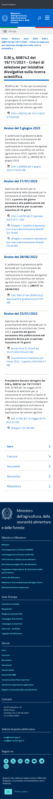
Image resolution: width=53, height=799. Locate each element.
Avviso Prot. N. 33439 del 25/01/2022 (23, 350)
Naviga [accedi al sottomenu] (9, 31)
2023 (35, 38)
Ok (8, 791)
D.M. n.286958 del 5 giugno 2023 (24, 168)
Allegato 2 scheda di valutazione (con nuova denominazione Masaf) (26, 242)
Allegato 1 (20, 428)
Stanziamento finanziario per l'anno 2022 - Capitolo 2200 (26, 361)
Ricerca (16, 38)
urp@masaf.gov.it (12, 737)
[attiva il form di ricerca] (39, 18)
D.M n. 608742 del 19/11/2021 (26, 115)
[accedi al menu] (47, 17)
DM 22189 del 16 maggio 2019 (26, 420)
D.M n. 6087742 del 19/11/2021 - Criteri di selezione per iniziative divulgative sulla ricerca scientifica (25, 43)
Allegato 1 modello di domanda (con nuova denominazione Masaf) (26, 229)
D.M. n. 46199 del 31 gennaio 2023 (25, 218)
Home (5, 38)
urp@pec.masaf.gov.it (14, 740)
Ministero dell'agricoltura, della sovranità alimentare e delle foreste (20, 17)
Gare (26, 38)
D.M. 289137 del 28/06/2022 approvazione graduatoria (25, 298)
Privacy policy (21, 791)
